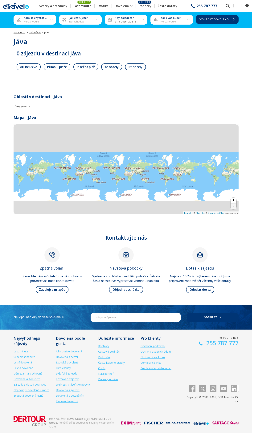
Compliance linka (151, 362)
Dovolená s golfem (68, 390)
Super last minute (24, 357)
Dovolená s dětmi (67, 357)
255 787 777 (206, 6)
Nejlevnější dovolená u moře (31, 390)
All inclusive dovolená (69, 351)
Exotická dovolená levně (28, 395)
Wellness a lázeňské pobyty (73, 384)
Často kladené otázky (111, 362)
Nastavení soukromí (153, 357)
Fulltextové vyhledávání (228, 6)
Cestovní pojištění (109, 351)
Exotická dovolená (67, 362)
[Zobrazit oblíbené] (247, 6)
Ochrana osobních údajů (156, 351)
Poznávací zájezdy (67, 379)
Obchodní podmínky (153, 346)
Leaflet (187, 212)
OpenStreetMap (216, 212)
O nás (101, 368)
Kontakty (103, 346)
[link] (29, 66)
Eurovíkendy (63, 368)
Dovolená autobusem (27, 379)
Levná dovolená (23, 368)
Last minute (21, 351)
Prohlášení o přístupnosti (156, 368)
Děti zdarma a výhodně (28, 373)
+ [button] (233, 200)
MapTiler (200, 212)
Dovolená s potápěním (70, 395)
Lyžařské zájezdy (66, 373)
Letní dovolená (23, 362)
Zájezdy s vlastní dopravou (30, 384)
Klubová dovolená (67, 401)
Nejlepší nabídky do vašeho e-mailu (39, 317)
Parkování (104, 357)
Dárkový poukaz (108, 379)
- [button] (233, 206)
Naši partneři (106, 373)
